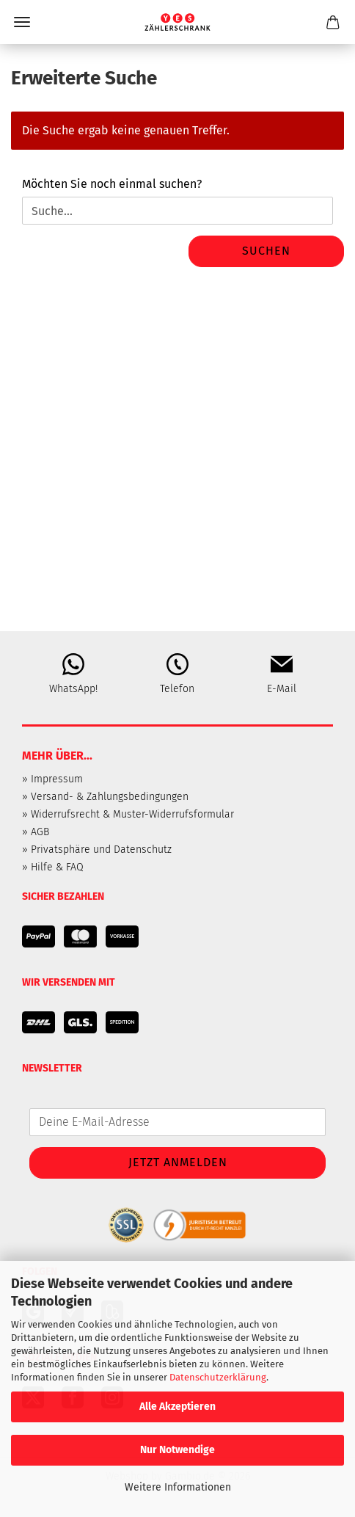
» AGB (35, 832)
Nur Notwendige (177, 1450)
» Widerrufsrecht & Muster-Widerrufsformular (128, 814)
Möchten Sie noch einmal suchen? (112, 184)
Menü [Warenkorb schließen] (22, 22)
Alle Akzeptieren (177, 1406)
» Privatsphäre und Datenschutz (97, 849)
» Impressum (52, 779)
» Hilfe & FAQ (53, 867)
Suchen (266, 251)
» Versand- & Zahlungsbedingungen (105, 796)
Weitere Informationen (178, 1487)
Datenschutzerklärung (217, 1377)
